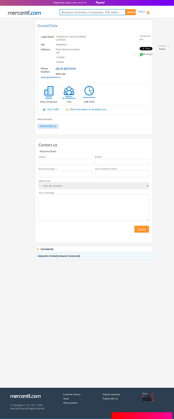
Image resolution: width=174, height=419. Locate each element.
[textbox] (98, 12)
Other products (70, 403)
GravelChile (47, 25)
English (162, 49)
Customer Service (71, 394)
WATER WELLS (48, 126)
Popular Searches (111, 394)
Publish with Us (110, 398)
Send (142, 229)
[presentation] (64, 230)
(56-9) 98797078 (66, 68)
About (66, 398)
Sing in (141, 11)
